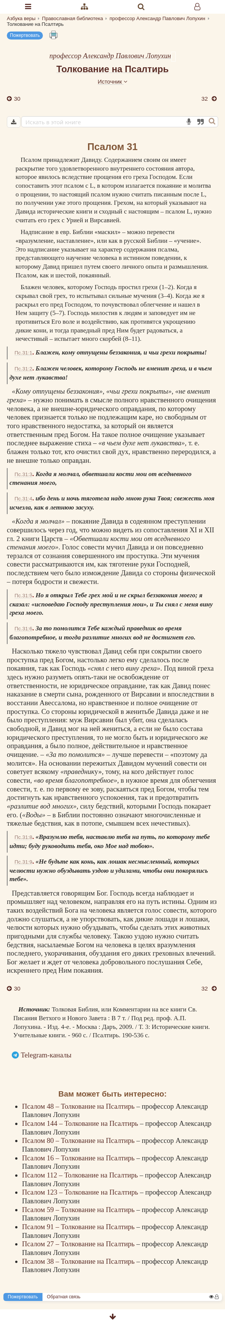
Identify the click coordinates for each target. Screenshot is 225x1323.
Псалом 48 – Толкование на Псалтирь (79, 1106)
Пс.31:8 (23, 837)
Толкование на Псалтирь (113, 69)
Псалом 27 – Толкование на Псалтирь (79, 1244)
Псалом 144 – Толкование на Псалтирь (81, 1123)
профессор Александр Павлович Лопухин (110, 56)
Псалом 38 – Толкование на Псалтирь (79, 1261)
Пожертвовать (25, 35)
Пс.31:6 (23, 628)
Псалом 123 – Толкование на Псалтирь (81, 1192)
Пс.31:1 (23, 353)
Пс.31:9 (23, 862)
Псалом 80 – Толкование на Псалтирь (79, 1140)
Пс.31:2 (23, 369)
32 (205, 98)
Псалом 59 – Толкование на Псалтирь (79, 1210)
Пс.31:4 (23, 499)
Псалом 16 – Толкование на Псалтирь (79, 1158)
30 (16, 98)
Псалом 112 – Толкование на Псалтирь (81, 1175)
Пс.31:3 (23, 474)
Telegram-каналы (46, 1055)
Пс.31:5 (23, 595)
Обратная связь (63, 1296)
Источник (112, 81)
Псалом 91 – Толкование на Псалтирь (79, 1227)
